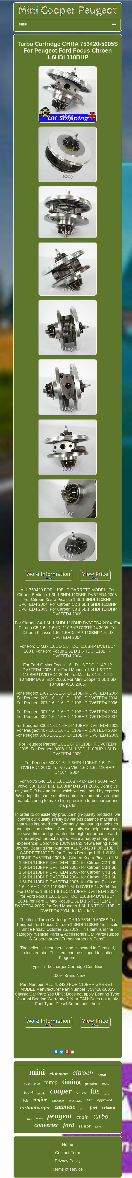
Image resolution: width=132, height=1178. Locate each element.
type (29, 1118)
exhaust (108, 1108)
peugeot (59, 1116)
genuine (91, 1083)
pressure (75, 1100)
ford (68, 1124)
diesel (82, 1109)
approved (104, 1100)
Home (67, 1144)
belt (25, 1100)
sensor (85, 1126)
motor (106, 1083)
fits (95, 1091)
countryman (32, 1083)
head (28, 1092)
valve (98, 1126)
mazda (41, 1093)
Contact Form (67, 1152)
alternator (58, 1100)
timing (71, 1081)
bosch (39, 1118)
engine (39, 1099)
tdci (90, 1100)
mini (37, 1072)
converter (46, 1125)
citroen (83, 1072)
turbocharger (35, 1107)
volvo (81, 1093)
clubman (59, 1074)
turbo (100, 1116)
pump (50, 1082)
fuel (93, 1107)
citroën (107, 1094)
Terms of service (68, 1169)
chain (82, 1117)
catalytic (65, 1107)
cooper (61, 1091)
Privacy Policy (67, 1161)
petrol (102, 1075)
